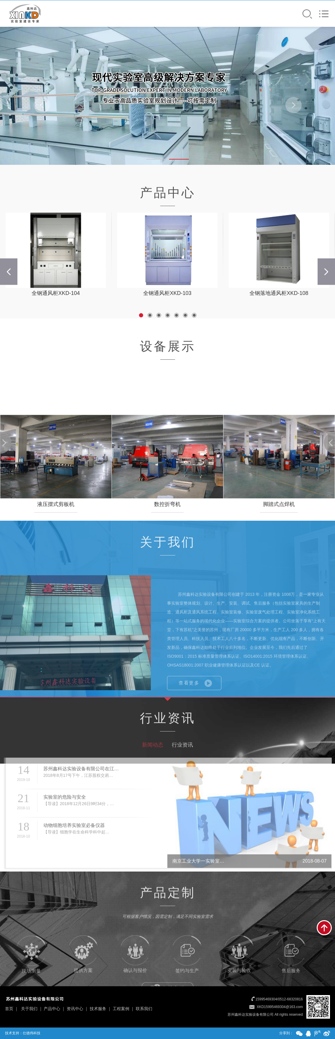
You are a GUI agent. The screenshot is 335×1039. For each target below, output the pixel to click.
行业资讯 (182, 765)
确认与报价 (135, 971)
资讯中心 (75, 1008)
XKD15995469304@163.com (280, 1007)
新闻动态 (152, 765)
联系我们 (144, 1008)
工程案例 (121, 1008)
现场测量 (31, 972)
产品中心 (52, 1008)
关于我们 (29, 1008)
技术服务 (98, 1008)
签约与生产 (187, 971)
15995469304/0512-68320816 (279, 999)
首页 (9, 1008)
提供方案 (83, 971)
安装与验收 (239, 971)
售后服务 (291, 971)
